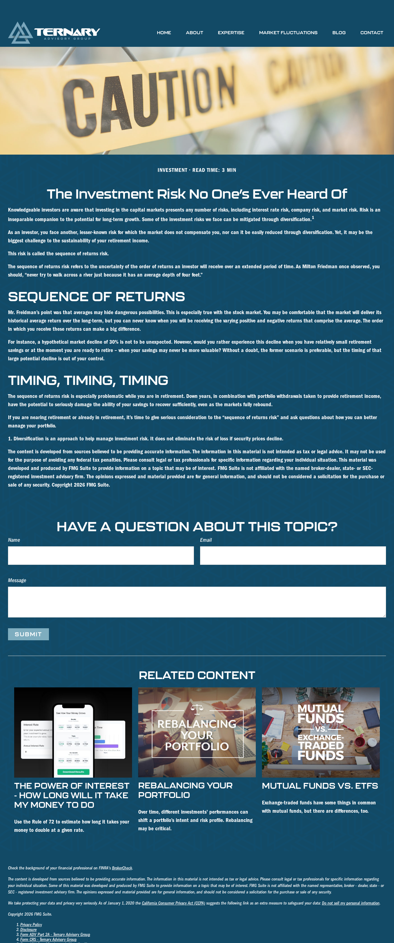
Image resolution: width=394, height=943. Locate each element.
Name (14, 521)
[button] (164, 14)
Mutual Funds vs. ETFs (320, 767)
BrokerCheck (122, 849)
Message (17, 562)
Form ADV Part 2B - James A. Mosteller (51, 926)
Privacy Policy (31, 906)
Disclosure (28, 911)
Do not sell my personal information (351, 884)
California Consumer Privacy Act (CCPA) (173, 884)
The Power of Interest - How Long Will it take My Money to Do (72, 776)
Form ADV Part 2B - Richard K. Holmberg (53, 931)
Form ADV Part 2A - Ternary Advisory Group (55, 916)
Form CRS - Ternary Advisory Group (48, 921)
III (85, 926)
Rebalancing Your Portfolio (185, 771)
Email (206, 521)
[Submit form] (28, 616)
